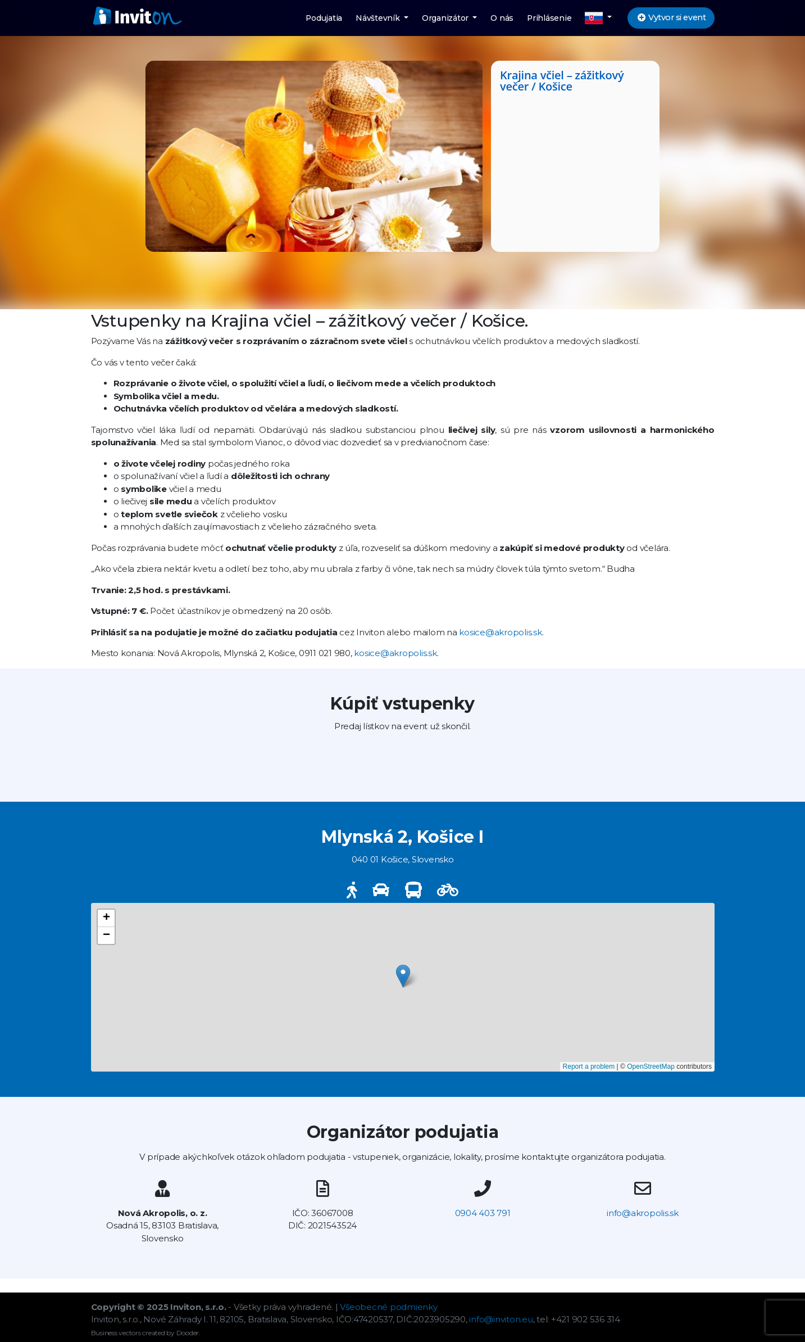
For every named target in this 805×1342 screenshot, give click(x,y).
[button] (598, 18)
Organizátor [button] (446, 17)
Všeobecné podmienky (388, 1307)
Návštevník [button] (379, 17)
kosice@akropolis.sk (500, 632)
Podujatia (324, 17)
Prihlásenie (549, 17)
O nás (501, 17)
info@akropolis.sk (643, 1213)
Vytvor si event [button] (671, 17)
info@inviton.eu (501, 1319)
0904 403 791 (483, 1213)
